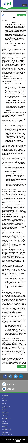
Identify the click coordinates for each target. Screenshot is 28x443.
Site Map (4, 398)
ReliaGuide (4, 426)
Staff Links (4, 403)
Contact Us (4, 400)
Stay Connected (6, 429)
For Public (4, 409)
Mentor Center (5, 424)
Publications (4, 414)
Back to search (21, 15)
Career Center (5, 423)
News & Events (5, 412)
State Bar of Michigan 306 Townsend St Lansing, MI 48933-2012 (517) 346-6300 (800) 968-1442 (7, 434)
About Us (4, 397)
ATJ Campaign (5, 415)
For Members (5, 407)
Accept (18, 441)
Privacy (3, 402)
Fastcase (4, 421)
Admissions (4, 411)
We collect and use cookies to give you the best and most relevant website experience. (14, 440)
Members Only (6, 418)
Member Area (5, 420)
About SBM (5, 395)
